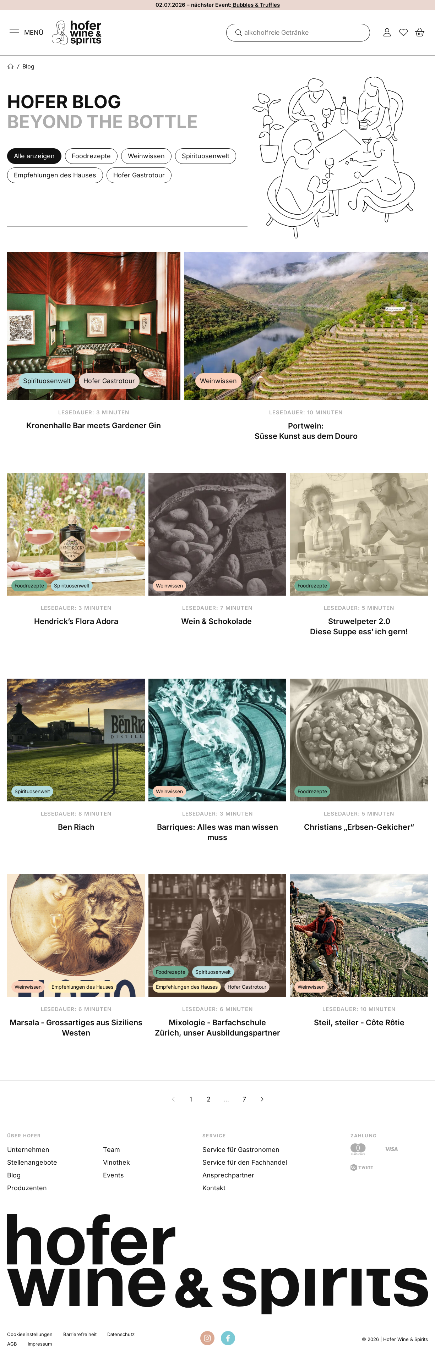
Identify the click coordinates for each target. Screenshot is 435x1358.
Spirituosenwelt (47, 380)
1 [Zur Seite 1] (191, 1099)
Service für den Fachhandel (244, 1162)
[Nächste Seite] (262, 1099)
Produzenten (27, 1188)
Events (113, 1175)
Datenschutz (121, 1334)
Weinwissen (218, 381)
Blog (14, 1175)
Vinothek (116, 1162)
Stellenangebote (32, 1162)
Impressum (40, 1344)
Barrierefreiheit (80, 1334)
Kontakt (213, 1188)
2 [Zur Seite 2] (209, 1099)
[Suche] (236, 33)
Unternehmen (28, 1149)
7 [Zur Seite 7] (244, 1099)
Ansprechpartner (228, 1175)
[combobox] (298, 33)
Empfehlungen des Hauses (82, 987)
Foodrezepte (29, 586)
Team (111, 1149)
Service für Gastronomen (240, 1149)
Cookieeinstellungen (30, 1334)
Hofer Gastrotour (109, 380)
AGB (12, 1344)
